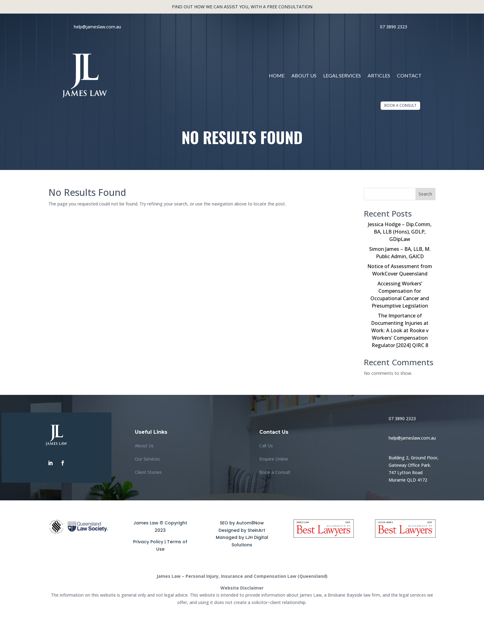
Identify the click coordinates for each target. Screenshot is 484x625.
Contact (409, 75)
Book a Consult (400, 105)
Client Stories (148, 472)
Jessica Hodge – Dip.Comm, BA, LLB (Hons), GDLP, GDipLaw (400, 231)
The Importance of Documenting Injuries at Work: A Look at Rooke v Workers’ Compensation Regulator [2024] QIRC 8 (399, 330)
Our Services (147, 459)
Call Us (266, 446)
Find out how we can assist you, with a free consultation (242, 7)
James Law (145, 523)
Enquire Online (273, 459)
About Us (303, 75)
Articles (379, 75)
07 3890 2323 (393, 27)
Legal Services (342, 75)
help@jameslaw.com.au (97, 27)
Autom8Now (250, 523)
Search (425, 194)
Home (277, 75)
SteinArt (256, 530)
